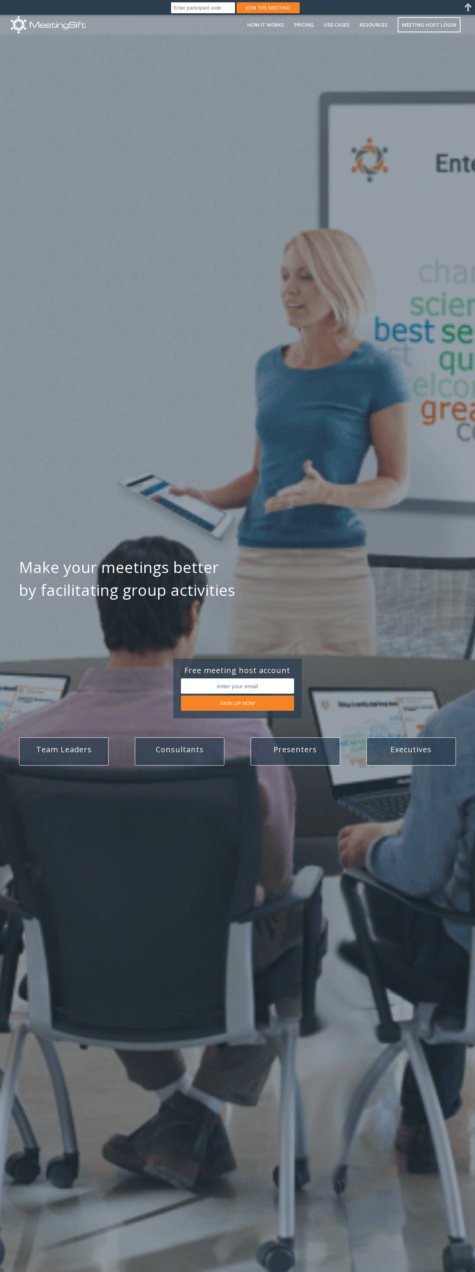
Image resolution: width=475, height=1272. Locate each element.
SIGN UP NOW (237, 703)
